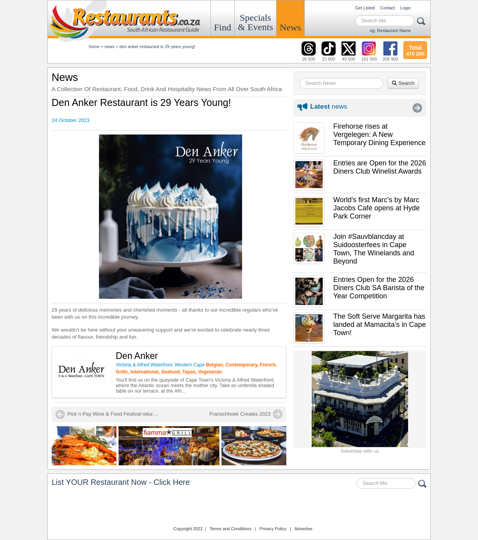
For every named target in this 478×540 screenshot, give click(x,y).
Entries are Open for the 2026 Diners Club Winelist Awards (379, 167)
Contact (387, 7)
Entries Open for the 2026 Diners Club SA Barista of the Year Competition (378, 288)
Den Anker (137, 356)
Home (94, 46)
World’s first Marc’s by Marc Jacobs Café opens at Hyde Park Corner (376, 208)
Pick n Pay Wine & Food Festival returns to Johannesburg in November (114, 414)
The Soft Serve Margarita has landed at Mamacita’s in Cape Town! (379, 324)
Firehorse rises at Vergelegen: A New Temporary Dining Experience (379, 134)
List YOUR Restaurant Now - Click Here (121, 482)
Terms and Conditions (230, 528)
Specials (255, 22)
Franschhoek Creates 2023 (240, 414)
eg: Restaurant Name (390, 30)
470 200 (415, 50)
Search (403, 83)
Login (405, 7)
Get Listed (365, 7)
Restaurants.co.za (239, 508)
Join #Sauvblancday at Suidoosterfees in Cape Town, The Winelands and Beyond (373, 249)
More (417, 108)
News (290, 27)
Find (222, 27)
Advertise (304, 528)
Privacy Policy (273, 528)
